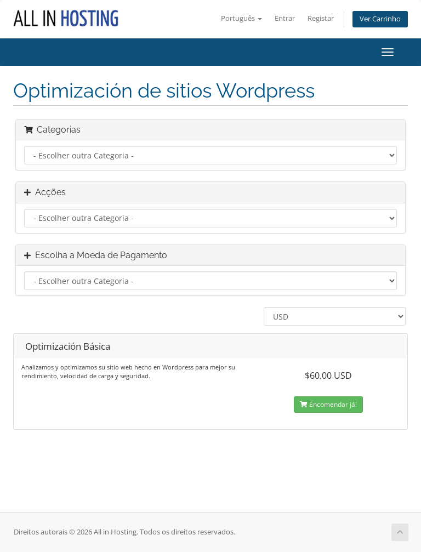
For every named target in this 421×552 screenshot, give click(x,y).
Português (241, 18)
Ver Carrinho (380, 19)
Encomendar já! (328, 404)
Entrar (285, 18)
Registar (321, 18)
